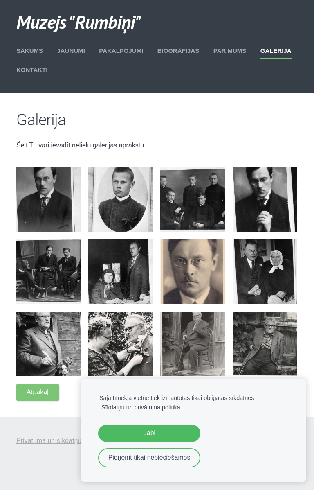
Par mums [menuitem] (230, 50)
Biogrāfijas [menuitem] (178, 50)
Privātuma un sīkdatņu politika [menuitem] (59, 440)
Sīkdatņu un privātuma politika (140, 407)
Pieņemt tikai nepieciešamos (149, 457)
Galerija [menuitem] (276, 50)
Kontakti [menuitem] (31, 69)
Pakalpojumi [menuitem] (121, 50)
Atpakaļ (37, 391)
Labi (149, 432)
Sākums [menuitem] (29, 50)
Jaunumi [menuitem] (71, 50)
